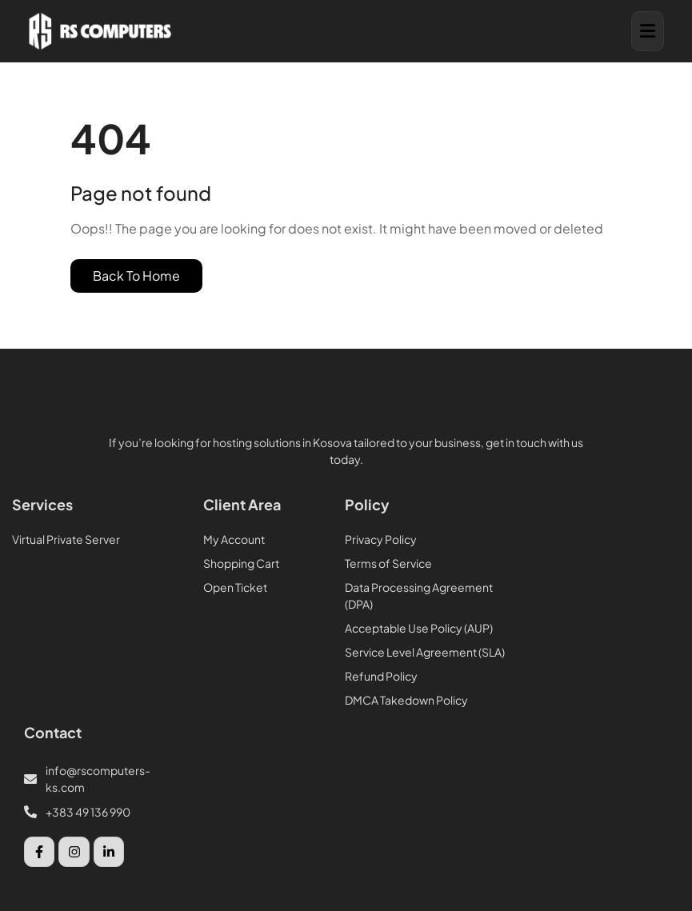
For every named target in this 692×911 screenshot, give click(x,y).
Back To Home (136, 275)
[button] (647, 31)
